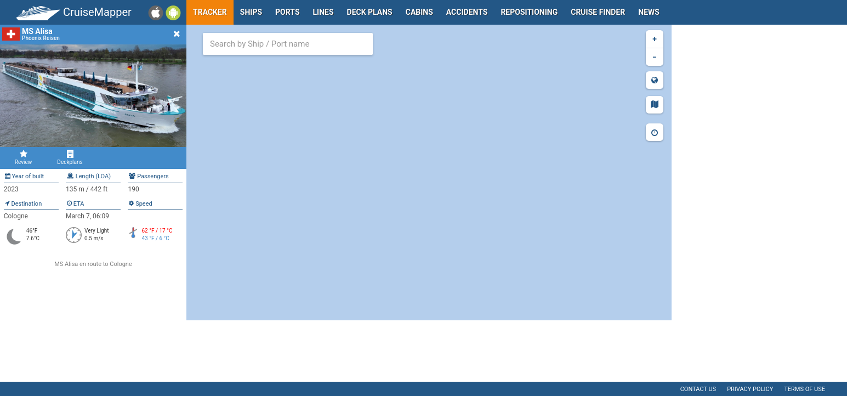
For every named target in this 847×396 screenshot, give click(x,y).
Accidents (467, 12)
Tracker (210, 12)
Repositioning (529, 12)
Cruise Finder (598, 12)
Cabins (419, 12)
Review (23, 157)
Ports (287, 12)
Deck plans (370, 12)
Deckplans (70, 157)
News (649, 12)
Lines (323, 12)
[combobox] (288, 44)
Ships (251, 12)
